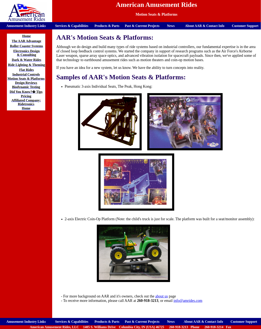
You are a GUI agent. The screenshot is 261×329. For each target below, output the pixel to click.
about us (161, 296)
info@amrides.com (188, 301)
